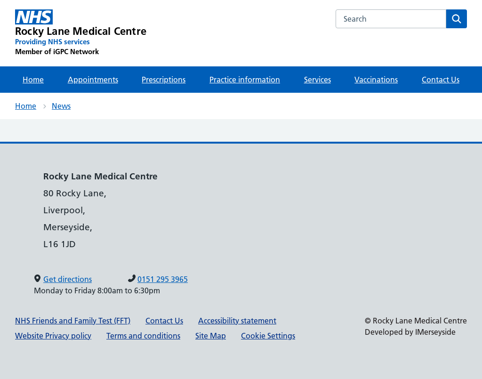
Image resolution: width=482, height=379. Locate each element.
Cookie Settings (268, 335)
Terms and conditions (143, 335)
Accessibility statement (237, 320)
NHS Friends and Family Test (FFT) (72, 320)
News (61, 106)
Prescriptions (163, 79)
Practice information (244, 79)
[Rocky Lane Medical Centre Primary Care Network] (80, 32)
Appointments (93, 79)
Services (317, 79)
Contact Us (440, 79)
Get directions (67, 279)
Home (33, 79)
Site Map (210, 335)
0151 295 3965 (162, 279)
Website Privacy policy (53, 335)
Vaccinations (376, 79)
